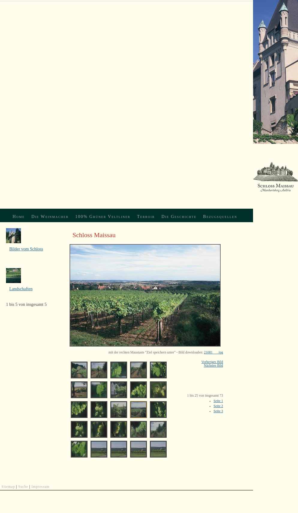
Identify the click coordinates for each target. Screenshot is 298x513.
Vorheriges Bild (212, 362)
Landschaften (21, 288)
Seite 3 (218, 411)
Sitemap (8, 486)
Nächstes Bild (213, 365)
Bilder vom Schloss (26, 248)
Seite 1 (218, 401)
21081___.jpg (213, 352)
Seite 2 (218, 406)
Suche (23, 486)
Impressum (40, 486)
